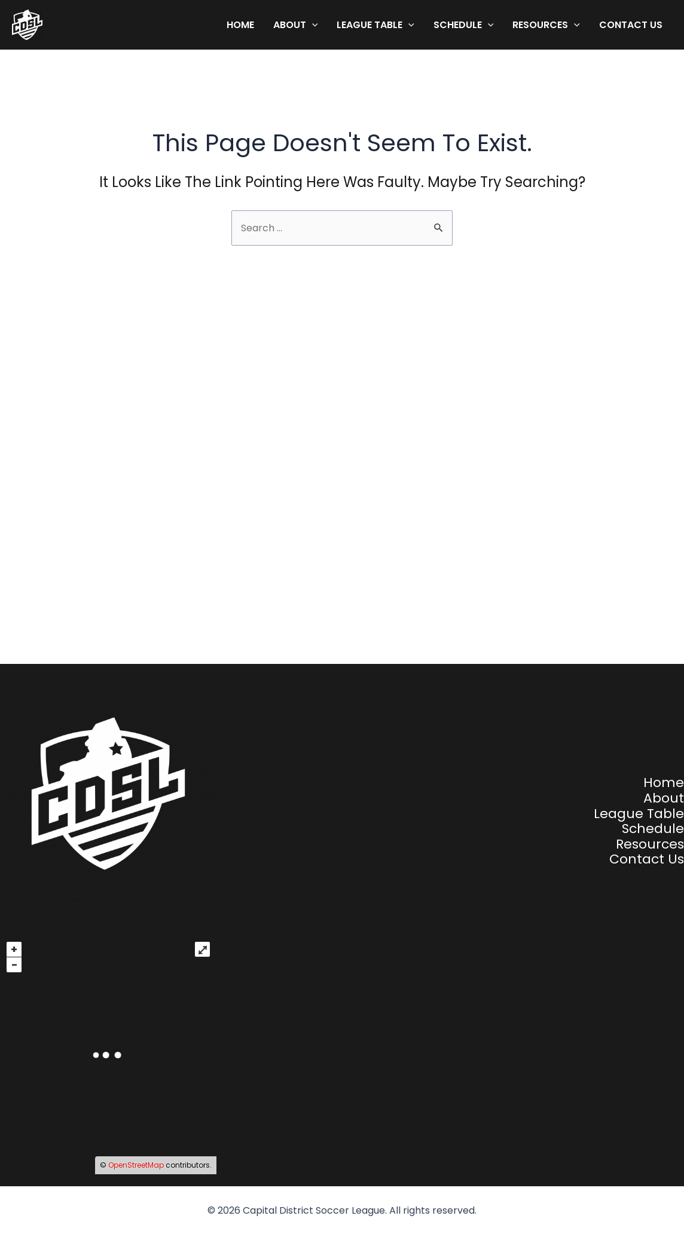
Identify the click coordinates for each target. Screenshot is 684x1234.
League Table (375, 25)
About (295, 25)
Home (240, 25)
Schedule (463, 25)
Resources (546, 25)
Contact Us (630, 25)
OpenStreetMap (136, 1165)
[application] (312, 25)
